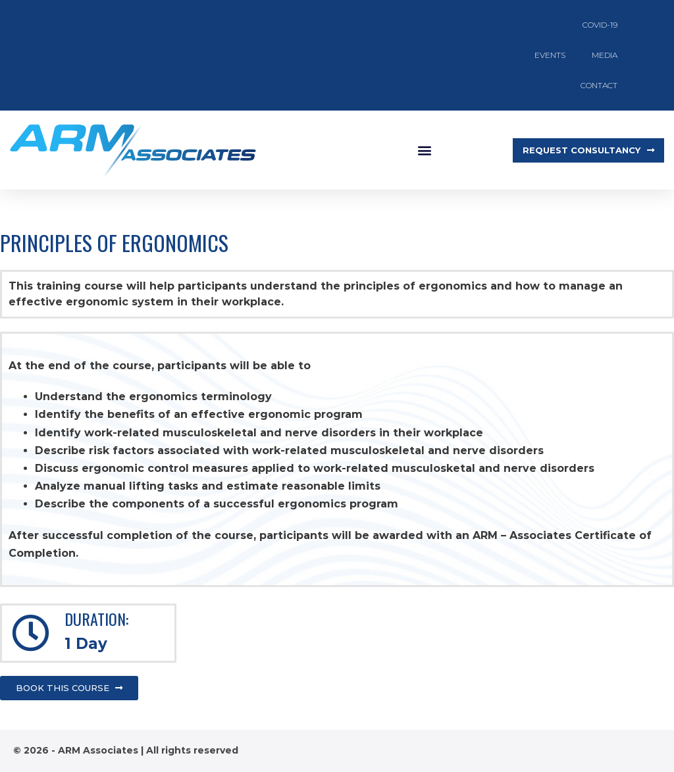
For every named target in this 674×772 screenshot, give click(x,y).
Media (604, 55)
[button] (424, 150)
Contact (599, 85)
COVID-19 (600, 25)
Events (549, 55)
